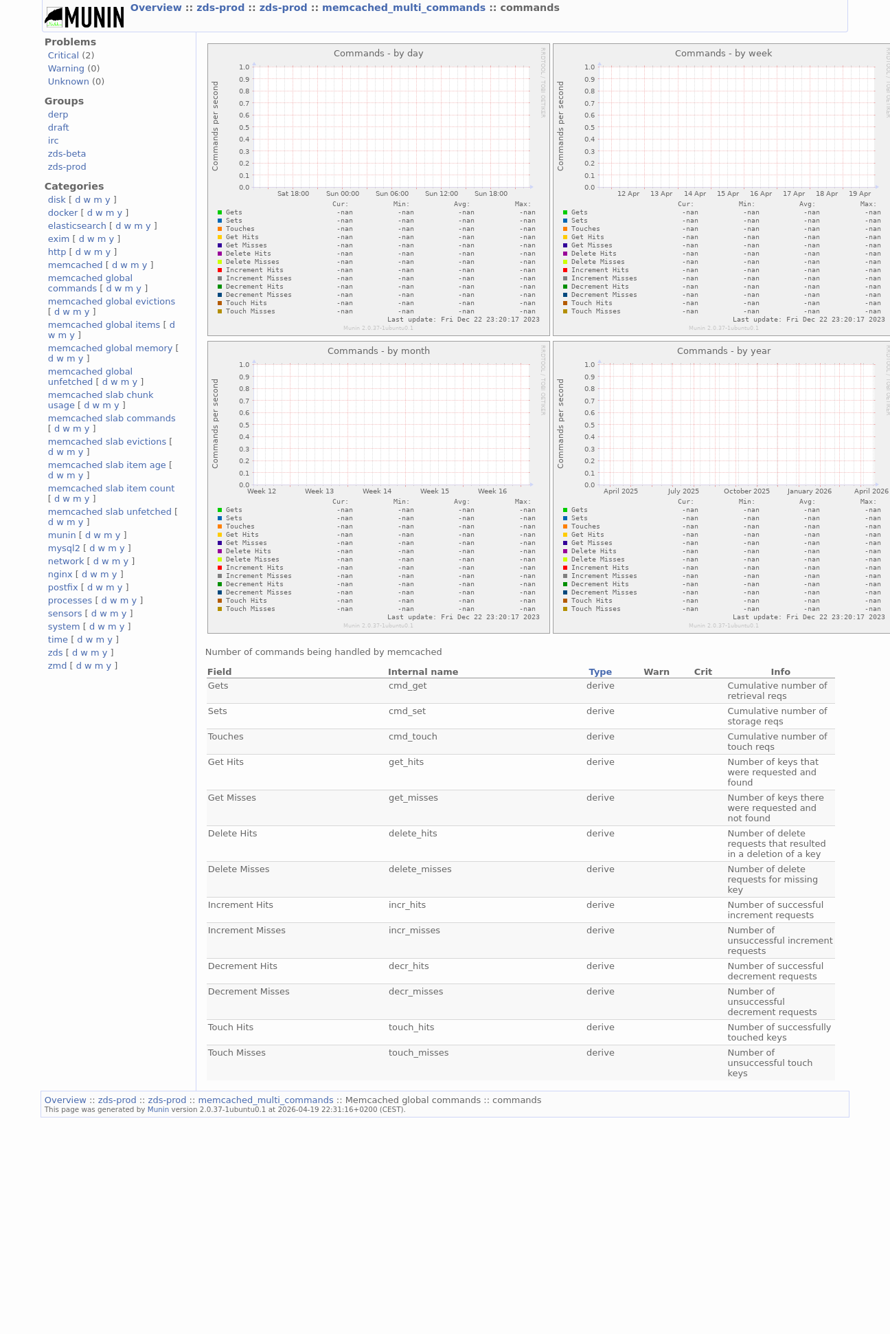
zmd (57, 665)
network (66, 561)
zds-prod (222, 7)
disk (57, 199)
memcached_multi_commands (405, 7)
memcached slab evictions (107, 441)
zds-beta (67, 153)
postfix (63, 587)
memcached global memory (110, 348)
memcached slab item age (107, 465)
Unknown (68, 81)
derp (58, 114)
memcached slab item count (111, 488)
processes (70, 600)
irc (53, 140)
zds (55, 652)
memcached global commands (90, 283)
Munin (159, 1109)
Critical (63, 55)
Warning (66, 68)
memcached (75, 265)
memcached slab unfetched (110, 512)
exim (59, 239)
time (58, 639)
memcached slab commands (112, 418)
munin (62, 535)
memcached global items (104, 325)
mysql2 (64, 548)
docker (63, 213)
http (57, 252)
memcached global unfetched (90, 376)
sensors (65, 613)
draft (58, 127)
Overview (157, 7)
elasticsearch (77, 226)
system (64, 626)
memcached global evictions (111, 301)
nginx (60, 574)
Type (601, 672)
